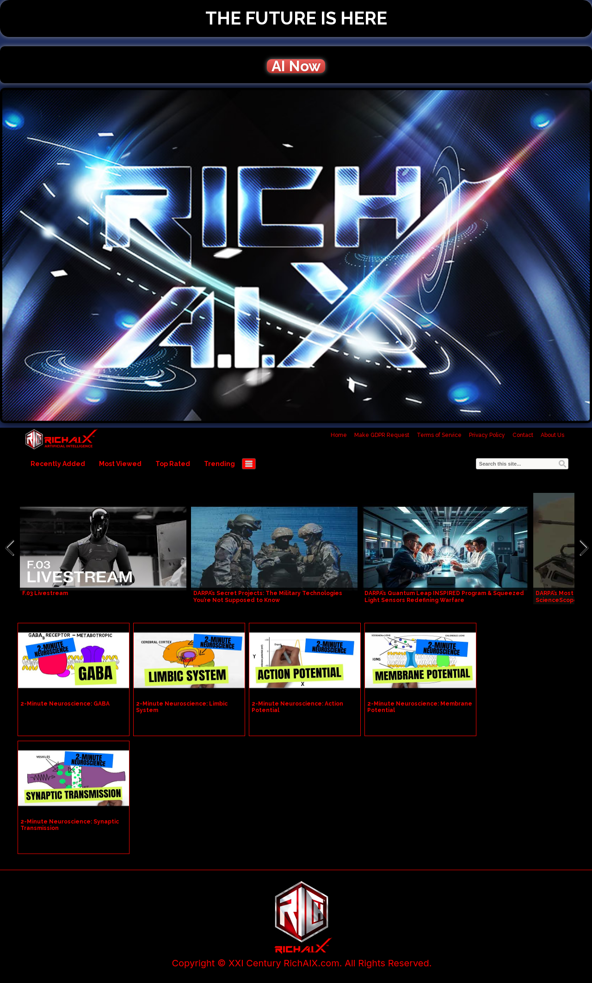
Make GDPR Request (381, 435)
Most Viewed (120, 463)
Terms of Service (439, 435)
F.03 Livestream (45, 593)
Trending (219, 463)
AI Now (296, 66)
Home (339, 435)
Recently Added (58, 463)
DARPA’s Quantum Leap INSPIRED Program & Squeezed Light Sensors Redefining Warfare (444, 596)
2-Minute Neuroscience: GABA (65, 703)
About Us (552, 435)
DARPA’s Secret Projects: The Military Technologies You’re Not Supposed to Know (267, 596)
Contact (522, 435)
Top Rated (172, 463)
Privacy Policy (487, 435)
